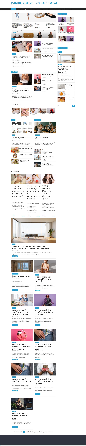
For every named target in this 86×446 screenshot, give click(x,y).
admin (19, 93)
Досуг (41, 9)
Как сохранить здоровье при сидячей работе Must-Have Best (48, 88)
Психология (47, 9)
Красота (32, 9)
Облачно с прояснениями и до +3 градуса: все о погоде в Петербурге (48, 43)
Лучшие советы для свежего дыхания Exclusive (47, 82)
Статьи (70, 9)
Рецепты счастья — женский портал (34, 2)
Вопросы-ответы (63, 9)
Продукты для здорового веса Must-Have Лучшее (48, 75)
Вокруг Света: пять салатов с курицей (24, 161)
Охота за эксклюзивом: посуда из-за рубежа (21, 137)
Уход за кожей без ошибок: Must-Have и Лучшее (44, 381)
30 (41, 431)
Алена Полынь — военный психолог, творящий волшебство (48, 164)
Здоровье (27, 9)
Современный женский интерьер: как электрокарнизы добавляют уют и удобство (31, 247)
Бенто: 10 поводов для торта (68, 92)
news (19, 60)
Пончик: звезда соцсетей (25, 154)
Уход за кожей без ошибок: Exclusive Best (21, 380)
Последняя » (50, 431)
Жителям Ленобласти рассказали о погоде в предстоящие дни (47, 56)
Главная (13, 9)
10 (36, 431)
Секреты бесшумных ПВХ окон (21, 277)
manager (26, 36)
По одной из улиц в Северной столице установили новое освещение (21, 57)
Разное (22, 9)
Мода (18, 9)
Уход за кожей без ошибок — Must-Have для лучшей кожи (21, 346)
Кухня (36, 9)
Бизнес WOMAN (55, 9)
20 (39, 431)
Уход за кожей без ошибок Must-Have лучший (43, 279)
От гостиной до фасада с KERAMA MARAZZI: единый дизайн (68, 86)
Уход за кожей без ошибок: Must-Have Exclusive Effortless (20, 312)
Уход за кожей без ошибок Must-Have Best (43, 346)
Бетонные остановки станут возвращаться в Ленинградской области (48, 50)
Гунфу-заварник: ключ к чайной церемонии (69, 98)
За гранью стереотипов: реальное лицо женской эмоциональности (48, 158)
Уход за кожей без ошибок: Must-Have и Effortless (44, 312)
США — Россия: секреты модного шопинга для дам (34, 35)
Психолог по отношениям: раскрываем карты (47, 151)
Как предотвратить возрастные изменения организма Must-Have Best (21, 90)
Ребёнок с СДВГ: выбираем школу (43, 137)
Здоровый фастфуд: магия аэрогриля (25, 149)
